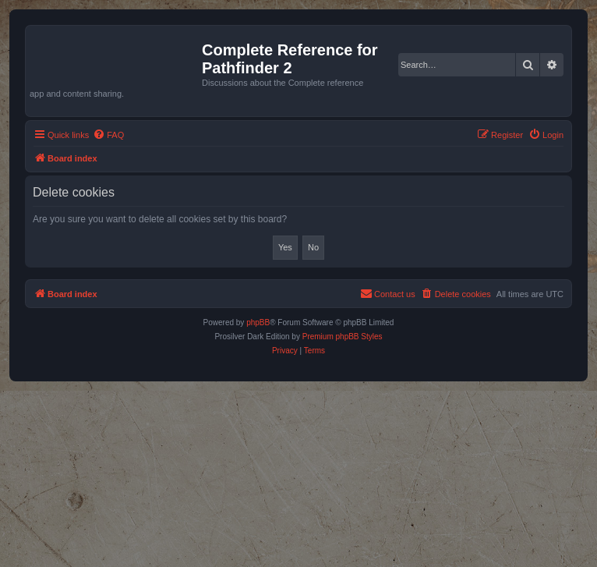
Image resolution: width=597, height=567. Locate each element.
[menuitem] (108, 135)
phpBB (258, 322)
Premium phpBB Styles (342, 336)
